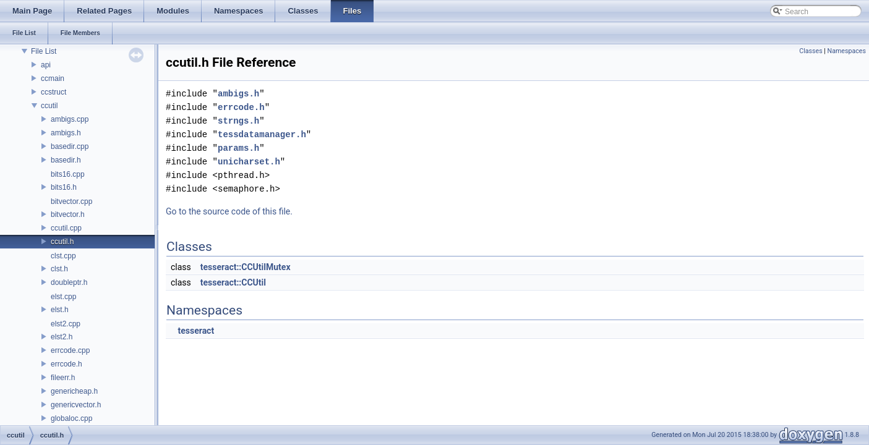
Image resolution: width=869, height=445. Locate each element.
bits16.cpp (68, 174)
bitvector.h (68, 214)
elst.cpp (63, 296)
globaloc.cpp (71, 418)
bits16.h (64, 187)
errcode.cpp (70, 350)
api (46, 65)
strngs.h (238, 121)
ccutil (49, 105)
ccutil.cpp (66, 228)
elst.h (60, 309)
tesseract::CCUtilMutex (245, 267)
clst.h (59, 269)
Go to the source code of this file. (229, 211)
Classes (810, 51)
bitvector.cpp (71, 201)
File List (43, 51)
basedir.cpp (69, 146)
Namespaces (847, 51)
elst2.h (61, 337)
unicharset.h (249, 161)
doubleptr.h (69, 282)
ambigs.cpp (69, 119)
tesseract (196, 331)
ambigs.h (66, 133)
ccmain (52, 78)
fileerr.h (63, 377)
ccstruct (53, 92)
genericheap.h (74, 391)
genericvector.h (76, 404)
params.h (238, 148)
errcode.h (66, 364)
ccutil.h (62, 241)
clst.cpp (63, 256)
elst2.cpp (65, 324)
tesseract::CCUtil (233, 282)
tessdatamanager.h (262, 134)
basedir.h (66, 160)
